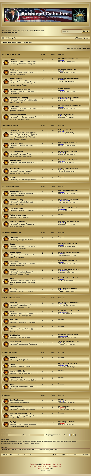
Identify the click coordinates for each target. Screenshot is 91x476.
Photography (31, 424)
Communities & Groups (25, 83)
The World (26, 337)
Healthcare (21, 246)
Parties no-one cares (18, 215)
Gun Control (31, 108)
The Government (16, 152)
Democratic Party (16, 191)
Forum (20, 409)
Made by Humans (64, 88)
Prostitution (28, 291)
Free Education (27, 239)
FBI (19, 108)
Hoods (24, 85)
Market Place (23, 426)
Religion (13, 270)
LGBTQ (20, 291)
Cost (19, 239)
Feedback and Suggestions (20, 413)
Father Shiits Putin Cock (66, 114)
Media (12, 311)
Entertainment (15, 342)
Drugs (12, 282)
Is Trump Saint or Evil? (65, 130)
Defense (20, 171)
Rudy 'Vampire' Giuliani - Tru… (68, 142)
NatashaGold (64, 201)
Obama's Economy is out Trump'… (69, 97)
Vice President (22, 179)
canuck (62, 209)
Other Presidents (20, 139)
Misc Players (20, 74)
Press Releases (29, 409)
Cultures (28, 373)
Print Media (14, 320)
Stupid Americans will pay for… (68, 59)
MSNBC (20, 305)
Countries (20, 373)
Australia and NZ (16, 378)
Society (13, 278)
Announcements (16, 407)
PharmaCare (30, 246)
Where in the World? (9, 352)
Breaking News (16, 335)
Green (19, 217)
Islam (28, 272)
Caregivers (14, 248)
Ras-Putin (63, 336)
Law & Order (14, 106)
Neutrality (26, 329)
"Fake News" (21, 315)
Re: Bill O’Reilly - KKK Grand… (68, 302)
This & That (21, 424)
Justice (27, 171)
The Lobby (6, 395)
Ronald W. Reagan (24, 135)
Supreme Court (16, 160)
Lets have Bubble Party (10, 186)
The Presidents (16, 130)
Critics (26, 416)
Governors (21, 224)
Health (12, 244)
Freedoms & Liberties (24, 255)
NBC (23, 307)
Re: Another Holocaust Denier (68, 334)
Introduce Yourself (22, 402)
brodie (62, 131)
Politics (13, 59)
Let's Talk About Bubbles (11, 298)
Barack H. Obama (23, 133)
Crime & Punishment (17, 110)
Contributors (19, 195)
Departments (15, 169)
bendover (63, 161)
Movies (30, 313)
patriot (62, 407)
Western (20, 366)
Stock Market (30, 100)
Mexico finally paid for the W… (68, 260)
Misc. (27, 119)
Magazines (32, 322)
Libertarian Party (16, 208)
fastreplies (63, 271)
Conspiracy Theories (18, 115)
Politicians (14, 70)
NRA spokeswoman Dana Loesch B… (70, 105)
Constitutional (19, 257)
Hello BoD (61, 399)
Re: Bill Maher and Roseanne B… (69, 311)
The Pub (13, 422)
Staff (31, 145)
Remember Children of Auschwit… (69, 252)
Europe (12, 364)
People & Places (16, 78)
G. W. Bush (19, 137)
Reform (26, 217)
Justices (20, 162)
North (19, 360)
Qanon (21, 119)
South (25, 360)
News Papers (22, 322)
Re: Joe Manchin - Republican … (69, 151)
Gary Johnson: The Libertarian (68, 208)
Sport (33, 380)
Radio (19, 313)
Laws (24, 108)
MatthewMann (64, 99)
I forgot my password (52, 435)
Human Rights (15, 253)
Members (32, 179)
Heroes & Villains (23, 81)
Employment (18, 102)
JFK (26, 137)
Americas (13, 357)
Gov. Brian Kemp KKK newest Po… (69, 221)
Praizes (20, 416)
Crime (18, 282)
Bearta (62, 60)
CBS (29, 307)
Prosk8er (50, 468)
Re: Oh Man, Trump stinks (66, 421)
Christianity (21, 272)
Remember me (65, 435)
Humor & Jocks (22, 344)
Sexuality (13, 289)
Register (8, 432)
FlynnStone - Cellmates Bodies (68, 78)
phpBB (39, 464)
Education (14, 237)
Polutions (20, 91)
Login (2, 432)
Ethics (19, 329)
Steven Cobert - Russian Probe (68, 341)
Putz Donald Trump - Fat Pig (67, 243)
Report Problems (22, 418)
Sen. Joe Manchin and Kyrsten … (69, 190)
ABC (18, 307)
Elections (20, 61)
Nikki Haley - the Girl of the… (67, 69)
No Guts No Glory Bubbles (11, 232)
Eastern (27, 366)
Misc (27, 274)
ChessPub (14, 426)
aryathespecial (52, 449)
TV (24, 313)
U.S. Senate (21, 154)
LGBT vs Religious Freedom (67, 288)
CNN (26, 305)
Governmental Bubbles (10, 125)
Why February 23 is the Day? (67, 364)
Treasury (25, 173)
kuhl (61, 71)
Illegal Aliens (21, 263)
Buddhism (20, 274)
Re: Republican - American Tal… (69, 199)
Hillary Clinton (22, 72)
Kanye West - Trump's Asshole (68, 278)
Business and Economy (19, 98)
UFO (19, 117)
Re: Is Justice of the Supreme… (68, 160)
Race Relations (27, 282)
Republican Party (16, 200)
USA (19, 337)
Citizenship (20, 265)
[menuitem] (14, 38)
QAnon (62, 116)
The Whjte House (16, 143)
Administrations (22, 145)
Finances (20, 100)
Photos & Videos (28, 117)
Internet (13, 326)
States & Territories (17, 222)
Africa (12, 384)
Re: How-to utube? (64, 406)
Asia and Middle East (18, 371)
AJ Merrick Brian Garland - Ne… (68, 168)
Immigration (14, 261)
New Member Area (17, 400)
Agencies (20, 156)
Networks (13, 303)
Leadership (21, 193)
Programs (22, 248)
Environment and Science (20, 89)
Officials (13, 177)
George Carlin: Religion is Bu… (68, 269)
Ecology (28, 91)
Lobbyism (28, 156)
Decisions (28, 162)
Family (32, 280)
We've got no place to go (11, 54)
